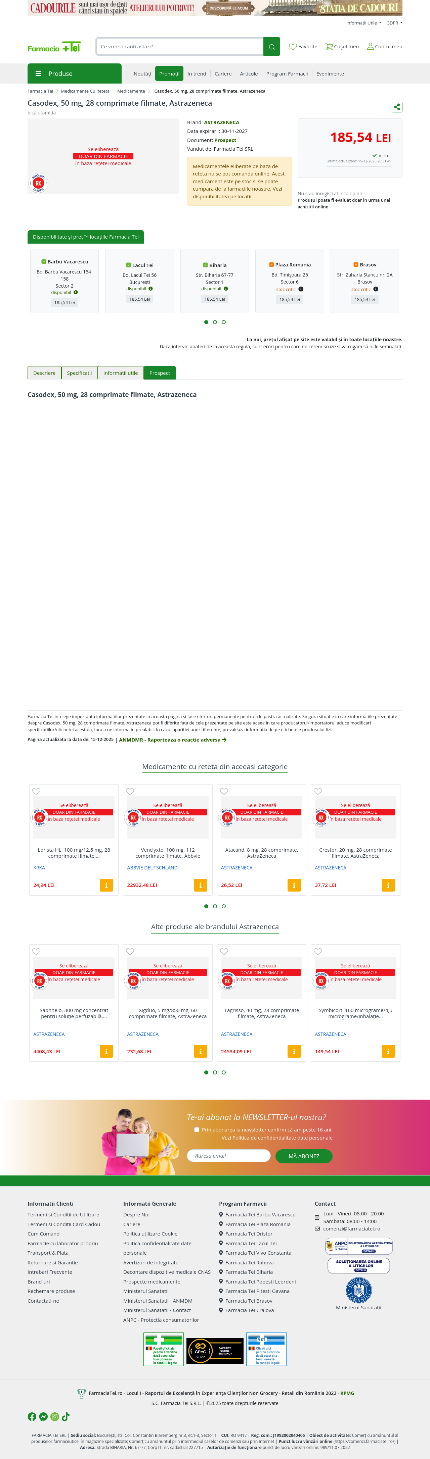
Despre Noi (136, 1214)
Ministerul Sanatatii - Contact (157, 1310)
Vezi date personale (277, 1137)
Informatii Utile (362, 23)
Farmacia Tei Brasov (245, 1300)
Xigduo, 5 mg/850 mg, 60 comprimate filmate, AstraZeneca (168, 1013)
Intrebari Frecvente (50, 1271)
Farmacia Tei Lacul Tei (248, 1243)
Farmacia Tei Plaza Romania (255, 1224)
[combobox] (179, 46)
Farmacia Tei (40, 91)
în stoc (385, 155)
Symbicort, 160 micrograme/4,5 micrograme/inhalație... (355, 1013)
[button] (206, 322)
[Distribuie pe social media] (397, 107)
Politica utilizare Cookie (150, 1233)
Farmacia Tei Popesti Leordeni (257, 1281)
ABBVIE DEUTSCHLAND (152, 867)
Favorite (303, 46)
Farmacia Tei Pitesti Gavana (254, 1291)
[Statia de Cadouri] (215, 8)
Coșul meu (342, 45)
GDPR (393, 23)
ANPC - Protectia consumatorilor (161, 1319)
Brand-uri (39, 1281)
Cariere (131, 1224)
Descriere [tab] (44, 372)
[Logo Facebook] (32, 1416)
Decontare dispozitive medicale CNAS (167, 1271)
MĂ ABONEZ (304, 1156)
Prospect (225, 140)
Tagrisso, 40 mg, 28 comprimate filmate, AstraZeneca (261, 1013)
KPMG (347, 1393)
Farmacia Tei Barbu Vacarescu (257, 1214)
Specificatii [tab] (79, 372)
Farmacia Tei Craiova (246, 1310)
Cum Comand (44, 1233)
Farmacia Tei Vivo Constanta (255, 1252)
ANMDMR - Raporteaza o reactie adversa (172, 739)
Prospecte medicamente (151, 1281)
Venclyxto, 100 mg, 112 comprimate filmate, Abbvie (167, 853)
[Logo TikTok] (66, 1416)
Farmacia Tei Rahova (246, 1262)
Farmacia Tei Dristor (245, 1233)
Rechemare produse (51, 1291)
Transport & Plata (48, 1252)
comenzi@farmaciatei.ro (351, 1228)
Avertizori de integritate (150, 1262)
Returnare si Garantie (53, 1262)
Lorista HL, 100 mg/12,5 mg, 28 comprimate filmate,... (74, 853)
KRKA (39, 867)
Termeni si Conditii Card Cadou (64, 1224)
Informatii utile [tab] (120, 372)
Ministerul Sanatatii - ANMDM (157, 1300)
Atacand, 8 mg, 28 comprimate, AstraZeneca (261, 853)
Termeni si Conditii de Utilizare (63, 1214)
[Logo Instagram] (54, 1416)
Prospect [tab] (159, 372)
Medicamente (131, 91)
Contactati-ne (43, 1300)
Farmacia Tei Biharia (246, 1271)
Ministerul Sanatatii (146, 1291)
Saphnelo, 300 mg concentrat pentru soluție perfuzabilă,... (74, 1013)
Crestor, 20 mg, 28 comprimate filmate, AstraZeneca (355, 853)
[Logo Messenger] (43, 1416)
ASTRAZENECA (221, 122)
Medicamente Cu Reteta (85, 91)
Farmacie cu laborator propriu (63, 1243)
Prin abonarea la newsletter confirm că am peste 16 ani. (267, 1129)
